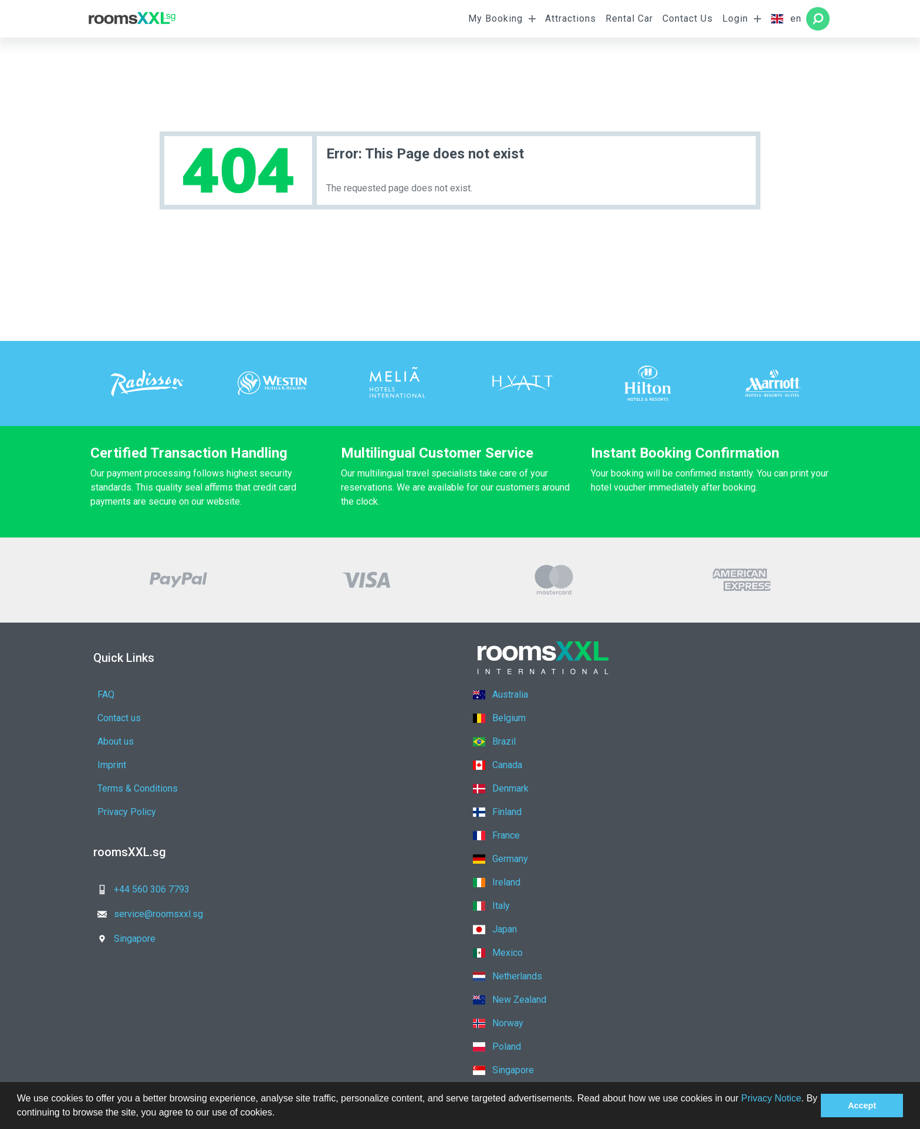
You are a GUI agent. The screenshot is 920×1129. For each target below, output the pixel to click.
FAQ (105, 694)
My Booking (495, 18)
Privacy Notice (771, 1098)
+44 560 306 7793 (140, 818)
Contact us (296, 694)
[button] (279, 1114)
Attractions (570, 18)
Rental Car (629, 18)
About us (115, 718)
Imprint (289, 718)
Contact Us (687, 18)
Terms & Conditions (137, 741)
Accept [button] (862, 1105)
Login (735, 18)
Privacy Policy (304, 741)
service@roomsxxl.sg (324, 818)
